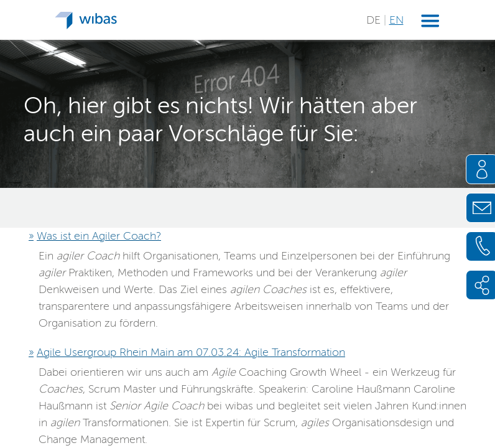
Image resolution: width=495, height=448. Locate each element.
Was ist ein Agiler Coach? (99, 236)
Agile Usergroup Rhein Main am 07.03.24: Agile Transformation (191, 352)
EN (396, 20)
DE (375, 20)
